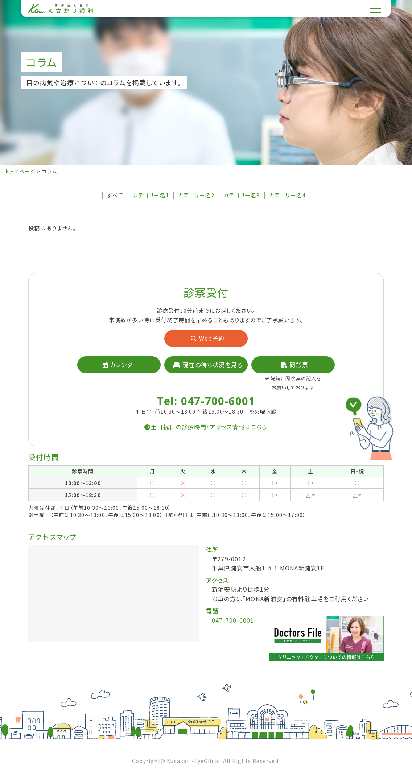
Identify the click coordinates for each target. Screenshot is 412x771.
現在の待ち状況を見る (208, 364)
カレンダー (121, 364)
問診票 (294, 364)
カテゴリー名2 (196, 195)
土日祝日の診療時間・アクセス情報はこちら (205, 426)
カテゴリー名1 (151, 195)
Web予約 (207, 338)
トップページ (20, 171)
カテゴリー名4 (287, 195)
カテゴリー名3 (241, 195)
